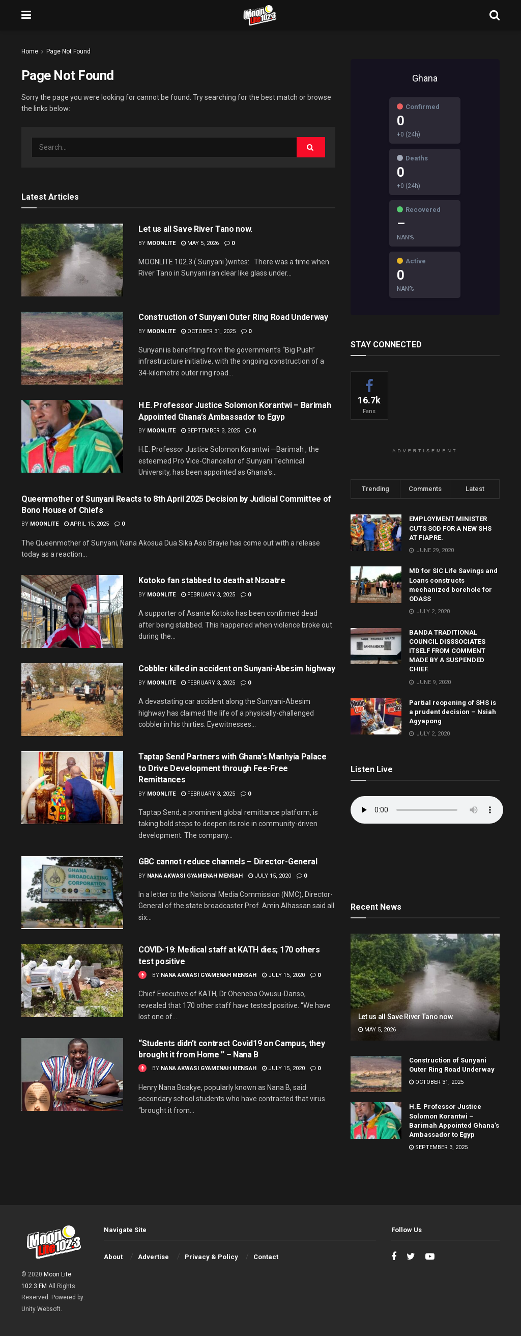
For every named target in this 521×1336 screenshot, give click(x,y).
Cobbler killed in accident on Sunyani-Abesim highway (236, 668)
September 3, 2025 (210, 430)
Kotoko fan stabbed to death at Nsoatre (211, 580)
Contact (265, 1257)
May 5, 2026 (200, 243)
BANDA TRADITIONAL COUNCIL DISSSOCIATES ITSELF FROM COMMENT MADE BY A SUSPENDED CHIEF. (447, 651)
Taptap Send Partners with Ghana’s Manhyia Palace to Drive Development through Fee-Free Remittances (232, 768)
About (113, 1257)
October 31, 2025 (208, 331)
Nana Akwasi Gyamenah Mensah (195, 876)
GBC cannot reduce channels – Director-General (227, 861)
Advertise (153, 1257)
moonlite (161, 243)
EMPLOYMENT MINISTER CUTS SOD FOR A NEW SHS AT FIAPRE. (450, 528)
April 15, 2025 (86, 524)
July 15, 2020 (269, 876)
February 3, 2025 (208, 594)
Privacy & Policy (211, 1257)
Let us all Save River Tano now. (195, 229)
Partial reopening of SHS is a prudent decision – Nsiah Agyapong (452, 712)
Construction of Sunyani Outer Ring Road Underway (233, 317)
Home (29, 51)
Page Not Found (68, 51)
